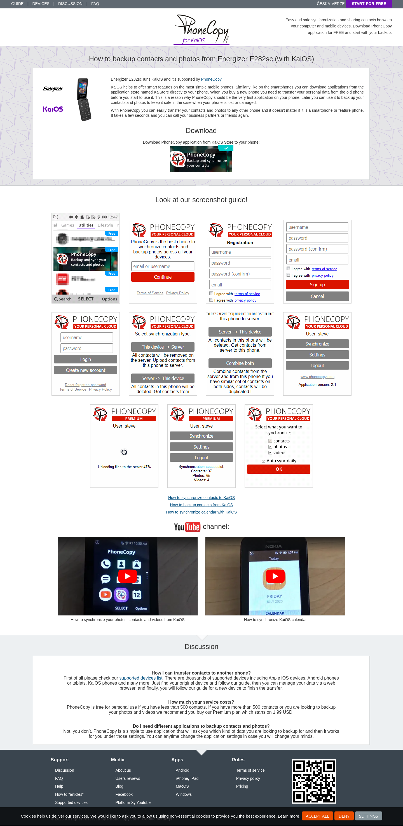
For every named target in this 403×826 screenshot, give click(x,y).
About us (123, 770)
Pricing (242, 786)
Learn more (288, 816)
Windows (184, 794)
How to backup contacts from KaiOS (201, 505)
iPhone (182, 778)
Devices (40, 3)
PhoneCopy (211, 79)
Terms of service (250, 770)
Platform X (125, 802)
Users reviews (128, 778)
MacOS (182, 786)
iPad (194, 778)
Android (182, 770)
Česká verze (331, 3)
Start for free (369, 3)
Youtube (143, 802)
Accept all (317, 816)
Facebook (124, 794)
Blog (119, 786)
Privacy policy (248, 778)
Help (59, 786)
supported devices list (141, 678)
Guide (17, 3)
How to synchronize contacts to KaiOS (201, 497)
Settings (368, 816)
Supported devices (71, 802)
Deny (344, 816)
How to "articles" (69, 794)
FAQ (95, 3)
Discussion (70, 3)
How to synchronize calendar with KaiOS (201, 512)
